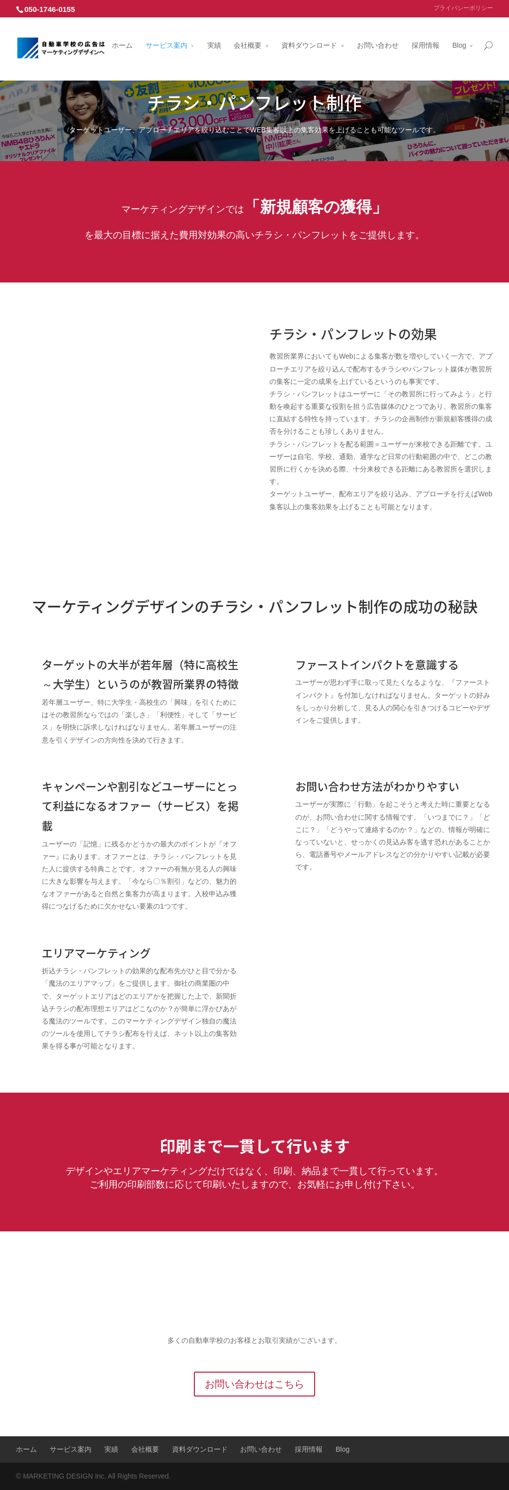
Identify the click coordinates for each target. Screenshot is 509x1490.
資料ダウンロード (309, 36)
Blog (459, 36)
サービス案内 (166, 36)
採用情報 (425, 36)
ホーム (122, 36)
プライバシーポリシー (463, 7)
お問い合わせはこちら (254, 1384)
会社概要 (247, 36)
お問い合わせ (378, 36)
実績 (214, 36)
